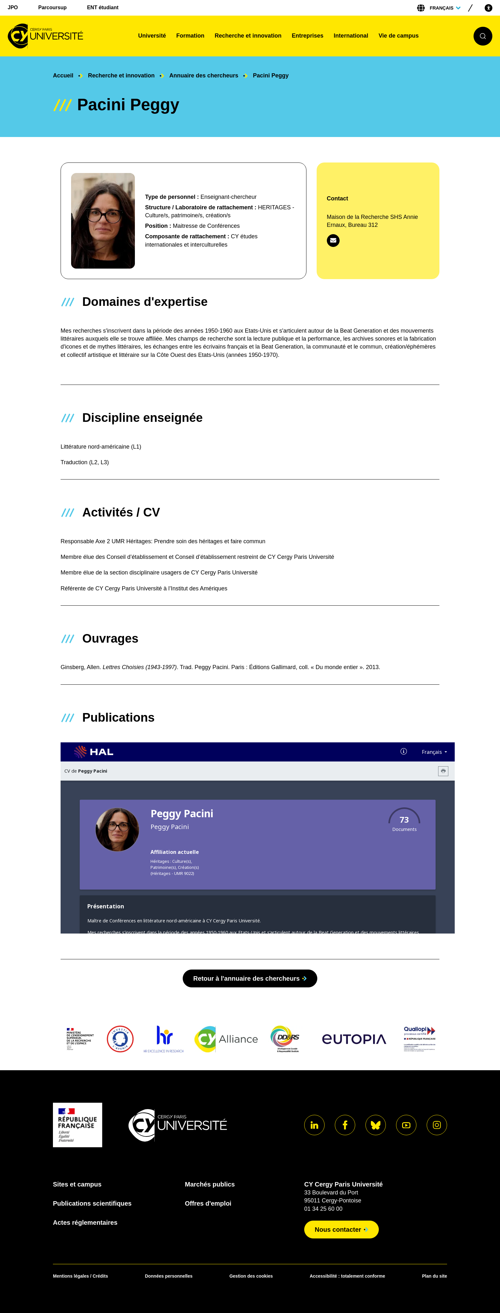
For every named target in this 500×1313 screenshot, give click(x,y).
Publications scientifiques (92, 1203)
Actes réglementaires (85, 1222)
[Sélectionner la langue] (445, 8)
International (351, 35)
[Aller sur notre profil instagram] (437, 1125)
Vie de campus (399, 35)
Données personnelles (168, 1276)
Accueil (63, 75)
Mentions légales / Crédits (80, 1276)
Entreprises (307, 35)
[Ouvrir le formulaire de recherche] (483, 36)
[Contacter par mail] (333, 240)
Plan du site (434, 1276)
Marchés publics (210, 1184)
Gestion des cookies (251, 1276)
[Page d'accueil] (68, 36)
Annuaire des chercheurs (203, 75)
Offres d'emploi (208, 1203)
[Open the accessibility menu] (488, 8)
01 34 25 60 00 (323, 1209)
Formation (190, 35)
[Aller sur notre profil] (314, 1125)
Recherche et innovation (248, 35)
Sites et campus (77, 1184)
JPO (13, 7)
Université (152, 35)
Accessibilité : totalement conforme (347, 1276)
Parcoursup (52, 7)
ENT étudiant (103, 7)
